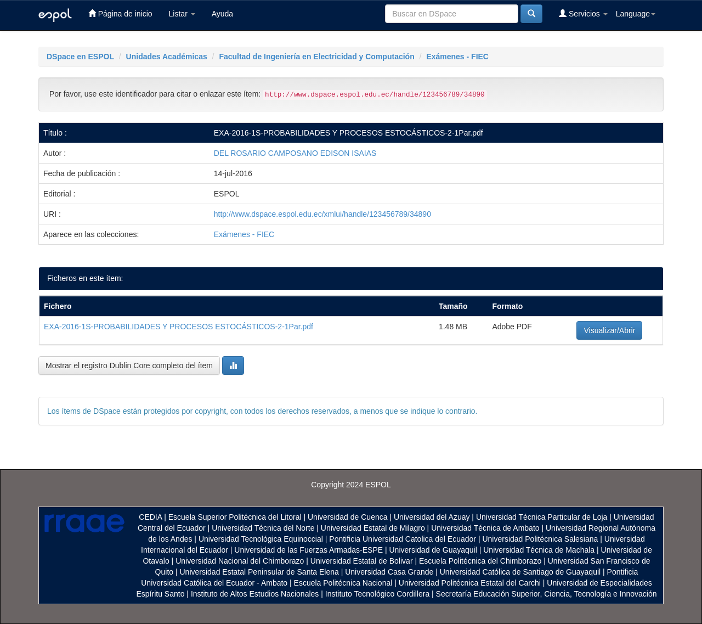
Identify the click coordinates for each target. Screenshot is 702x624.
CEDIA (150, 517)
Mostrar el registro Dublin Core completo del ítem (129, 365)
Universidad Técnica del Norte (263, 528)
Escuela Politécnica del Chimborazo (480, 560)
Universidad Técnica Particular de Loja (541, 517)
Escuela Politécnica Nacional (343, 582)
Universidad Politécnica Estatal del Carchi (470, 582)
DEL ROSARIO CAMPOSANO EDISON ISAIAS (295, 153)
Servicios (583, 13)
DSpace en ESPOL (80, 56)
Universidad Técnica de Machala (539, 550)
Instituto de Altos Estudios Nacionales (255, 593)
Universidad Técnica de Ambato (485, 528)
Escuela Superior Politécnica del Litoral (235, 517)
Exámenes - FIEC (457, 56)
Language (635, 13)
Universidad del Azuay (432, 517)
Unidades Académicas (166, 56)
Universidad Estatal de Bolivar (361, 560)
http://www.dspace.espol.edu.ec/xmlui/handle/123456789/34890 (322, 214)
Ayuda (222, 13)
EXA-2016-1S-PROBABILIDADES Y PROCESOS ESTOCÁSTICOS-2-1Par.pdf (178, 326)
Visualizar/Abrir (609, 330)
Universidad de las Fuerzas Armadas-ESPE (308, 550)
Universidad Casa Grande (390, 571)
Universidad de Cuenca (348, 517)
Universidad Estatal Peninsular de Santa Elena (259, 571)
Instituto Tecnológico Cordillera (377, 593)
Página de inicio (120, 13)
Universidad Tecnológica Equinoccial (261, 539)
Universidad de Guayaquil (433, 550)
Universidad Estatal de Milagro (373, 528)
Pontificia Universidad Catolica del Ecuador (402, 539)
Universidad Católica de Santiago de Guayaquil (520, 571)
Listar (182, 13)
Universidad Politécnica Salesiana (540, 539)
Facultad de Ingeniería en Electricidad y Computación (316, 56)
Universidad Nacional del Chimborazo (240, 560)
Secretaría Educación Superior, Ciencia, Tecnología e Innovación (546, 593)
